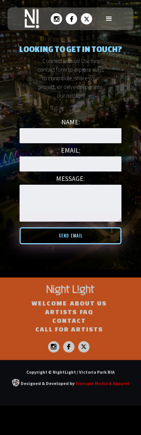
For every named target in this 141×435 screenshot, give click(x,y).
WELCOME (49, 311)
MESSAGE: (70, 178)
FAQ (86, 320)
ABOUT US (88, 311)
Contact (69, 328)
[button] (109, 19)
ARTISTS (61, 320)
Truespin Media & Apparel (102, 392)
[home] (30, 19)
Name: (70, 122)
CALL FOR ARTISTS (69, 337)
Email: (70, 150)
